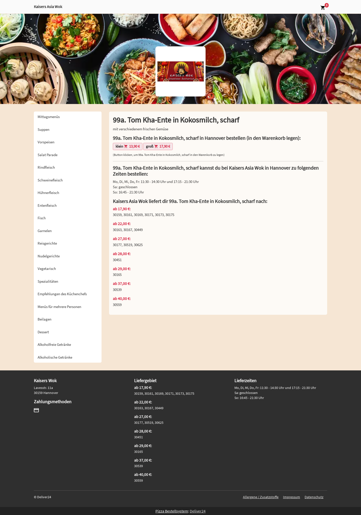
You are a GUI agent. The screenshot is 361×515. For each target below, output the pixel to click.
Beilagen (44, 319)
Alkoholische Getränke (55, 357)
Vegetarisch (47, 268)
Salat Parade (47, 154)
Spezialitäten (48, 281)
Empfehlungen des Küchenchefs (62, 293)
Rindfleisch (46, 167)
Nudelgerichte (49, 256)
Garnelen (45, 230)
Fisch (42, 218)
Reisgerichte (47, 243)
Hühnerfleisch (48, 192)
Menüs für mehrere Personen (59, 306)
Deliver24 (198, 510)
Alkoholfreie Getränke (54, 344)
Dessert (43, 332)
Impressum (291, 497)
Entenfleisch (47, 205)
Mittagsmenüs (49, 116)
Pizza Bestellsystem (171, 510)
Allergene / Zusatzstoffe (261, 497)
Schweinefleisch (50, 180)
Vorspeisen (46, 142)
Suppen (43, 129)
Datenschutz (314, 497)
